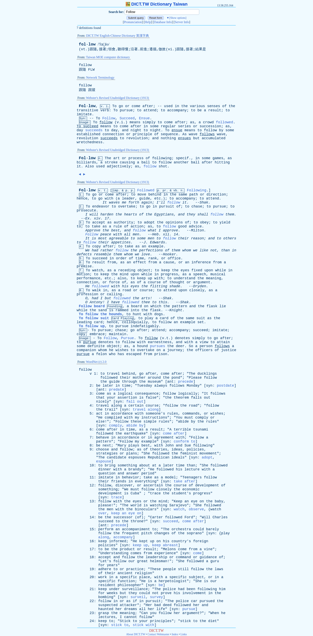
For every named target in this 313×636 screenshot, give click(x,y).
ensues (184, 138)
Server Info (182, 22)
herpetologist (173, 581)
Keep (178, 501)
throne (137, 521)
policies (195, 449)
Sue (187, 445)
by (221, 130)
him (222, 589)
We (87, 250)
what (152, 230)
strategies (107, 453)
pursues (157, 346)
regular (168, 126)
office (174, 258)
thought (177, 282)
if (135, 601)
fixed (196, 270)
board (136, 306)
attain (223, 342)
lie (223, 306)
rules (172, 414)
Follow (108, 118)
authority (123, 222)
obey (204, 222)
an (144, 246)
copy (96, 246)
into (135, 310)
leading (84, 322)
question (106, 473)
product (127, 549)
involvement (194, 593)
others (229, 238)
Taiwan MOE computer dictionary (108, 57)
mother (139, 378)
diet (212, 621)
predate (116, 390)
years (112, 565)
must (188, 418)
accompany (177, 110)
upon (208, 270)
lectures (106, 617)
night (136, 130)
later (108, 386)
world (136, 505)
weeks (112, 593)
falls (196, 398)
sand (102, 310)
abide (183, 422)
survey (156, 597)
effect (139, 262)
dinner (104, 469)
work (102, 577)
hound (142, 346)
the (184, 106)
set (200, 322)
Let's (105, 561)
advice (195, 226)
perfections (151, 250)
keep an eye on (126, 513)
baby (219, 501)
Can (144, 613)
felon (101, 354)
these (136, 422)
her (196, 605)
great (142, 561)
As (184, 134)
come (136, 106)
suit (200, 318)
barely (212, 529)
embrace (97, 334)
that (100, 398)
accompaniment (136, 529)
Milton (197, 230)
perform (105, 529)
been (191, 589)
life (160, 609)
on (146, 306)
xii (166, 234)
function (126, 581)
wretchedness (90, 142)
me (124, 202)
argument (201, 282)
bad (157, 605)
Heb (155, 234)
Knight (175, 310)
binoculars (145, 509)
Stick (125, 621)
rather (106, 250)
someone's (155, 414)
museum (154, 382)
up (150, 278)
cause (168, 262)
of (224, 106)
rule (117, 226)
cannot (130, 617)
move (142, 195)
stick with (143, 625)
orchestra (181, 529)
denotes (182, 338)
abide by (134, 426)
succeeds (93, 130)
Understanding (114, 553)
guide (144, 198)
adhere (104, 569)
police (169, 589)
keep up (140, 545)
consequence (147, 394)
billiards (86, 162)
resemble (102, 254)
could (198, 529)
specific (128, 577)
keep (165, 270)
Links (183, 634)
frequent (130, 533)
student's (181, 493)
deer (180, 346)
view (204, 342)
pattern (179, 306)
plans (131, 453)
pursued (207, 601)
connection (113, 134)
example (155, 246)
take (96, 226)
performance (88, 278)
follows (207, 134)
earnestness (160, 342)
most (102, 238)
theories (158, 449)
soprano (194, 533)
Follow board (92, 306)
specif (182, 158)
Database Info (163, 22)
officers (203, 350)
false (151, 398)
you (153, 613)
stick (185, 621)
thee (145, 302)
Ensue (144, 118)
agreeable (118, 238)
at (154, 465)
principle (142, 134)
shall (202, 214)
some (154, 126)
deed (167, 605)
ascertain (153, 485)
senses (213, 106)
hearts (130, 214)
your (111, 398)
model (170, 477)
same (182, 195)
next (107, 445)
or (127, 106)
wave (193, 134)
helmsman (158, 561)
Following (196, 190)
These (155, 569)
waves (114, 202)
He (87, 286)
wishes (121, 350)
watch (97, 270)
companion (86, 350)
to (139, 110)
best (115, 230)
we (195, 250)
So (191, 346)
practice (135, 569)
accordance (122, 414)
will (94, 214)
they (191, 214)
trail (110, 410)
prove (166, 593)
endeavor (100, 206)
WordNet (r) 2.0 (96, 361)
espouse (103, 461)
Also (89, 166)
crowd (208, 122)
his (125, 286)
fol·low (87, 44)
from (111, 262)
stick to (119, 625)
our (131, 561)
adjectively (119, 166)
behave (102, 437)
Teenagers (192, 477)
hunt (137, 314)
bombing (105, 597)
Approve (92, 230)
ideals (177, 457)
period (147, 473)
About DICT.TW (135, 634)
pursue (126, 110)
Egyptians (164, 214)
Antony (96, 302)
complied (113, 418)
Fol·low (87, 106)
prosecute (86, 210)
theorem (181, 398)
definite (96, 346)
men (136, 234)
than (225, 250)
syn (209, 386)
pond (175, 378)
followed (224, 122)
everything (145, 481)
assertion (127, 398)
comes (136, 553)
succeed (90, 126)
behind (154, 195)
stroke (111, 162)
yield (225, 222)
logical (125, 394)
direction (216, 195)
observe (196, 509)
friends (118, 481)
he (111, 350)
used (168, 106)
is (94, 238)
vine (208, 549)
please (104, 505)
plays (133, 445)
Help (148, 22)
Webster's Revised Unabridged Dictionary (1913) (117, 98)
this (163, 302)
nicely (102, 402)
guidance (208, 557)
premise (84, 266)
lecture (192, 469)
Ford (188, 517)
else (100, 422)
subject (196, 577)
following (161, 158)
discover (124, 485)
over (102, 513)
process (136, 158)
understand (184, 278)
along (116, 406)
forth (133, 202)
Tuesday (144, 386)
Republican (158, 457)
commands (190, 414)
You (179, 418)
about (144, 465)
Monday (193, 386)
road (126, 290)
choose (102, 449)
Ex (87, 218)
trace (155, 493)
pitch (146, 533)
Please (195, 378)
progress (169, 274)
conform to (184, 441)
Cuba (135, 493)
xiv (97, 218)
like (204, 250)
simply (149, 122)
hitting (222, 162)
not (213, 250)
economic (190, 489)
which (156, 306)
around (154, 378)
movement (208, 453)
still (183, 569)
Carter (156, 517)
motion (83, 274)
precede (185, 382)
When (214, 613)
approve (170, 230)
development (207, 485)
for (101, 565)
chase (196, 206)
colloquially (135, 322)
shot (163, 166)
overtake (126, 206)
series (184, 126)
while (220, 270)
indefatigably (144, 326)
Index (175, 634)
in (177, 106)
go (121, 106)
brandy (134, 469)
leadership (156, 557)
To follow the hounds (100, 314)
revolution (87, 138)
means (135, 122)
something (127, 465)
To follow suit (94, 318)
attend (150, 110)
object (144, 270)
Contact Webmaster (158, 634)
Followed (145, 190)
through (129, 382)
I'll (160, 202)
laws (219, 569)
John (169, 445)
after (148, 106)
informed (117, 541)
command (183, 557)
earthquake (135, 434)
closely (196, 290)
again (146, 202)
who (112, 354)
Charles (220, 517)
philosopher (129, 585)
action (137, 226)
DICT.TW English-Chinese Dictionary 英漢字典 (117, 35)
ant (170, 382)
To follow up (92, 326)
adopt (149, 222)
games (218, 158)
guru (214, 561)
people (169, 569)
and (125, 130)
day (80, 130)
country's (181, 541)
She (147, 453)
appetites (121, 242)
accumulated (214, 138)
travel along (146, 410)
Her (149, 605)
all (127, 234)
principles (160, 621)
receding (126, 270)
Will (206, 517)
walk (96, 290)
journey (174, 350)
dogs (158, 314)
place (144, 577)
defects (84, 254)
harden (106, 214)
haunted (105, 609)
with (109, 198)
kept (143, 541)
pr (164, 190)
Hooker (169, 254)
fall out (134, 402)
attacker (128, 605)
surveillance (135, 589)
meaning (213, 278)
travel (113, 374)
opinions (174, 222)
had (95, 250)
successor (123, 517)
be (199, 110)
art (116, 158)
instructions (154, 418)
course (154, 282)
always (160, 386)
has (121, 354)
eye (194, 501)
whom (186, 250)
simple (150, 422)
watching (158, 505)
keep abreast (165, 545)
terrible (182, 430)
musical (218, 274)
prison (160, 354)
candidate (116, 457)
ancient (125, 573)
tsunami (200, 430)
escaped (134, 354)
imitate (84, 114)
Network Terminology (100, 77)
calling (114, 294)
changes (161, 533)
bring (110, 465)
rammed (122, 310)
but (196, 138)
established (88, 134)
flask (212, 306)
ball (145, 162)
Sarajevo (178, 505)
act (99, 414)
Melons (169, 549)
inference (201, 262)
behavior (130, 477)
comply (201, 418)
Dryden (199, 286)
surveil (138, 597)
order (121, 258)
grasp (103, 613)
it (79, 166)
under (114, 589)
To (114, 106)
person (206, 346)
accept (98, 222)
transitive (87, 110)
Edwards (157, 242)
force (114, 282)
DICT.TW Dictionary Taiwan (157, 4)
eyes (185, 270)
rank (152, 258)
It (105, 202)
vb (175, 190)
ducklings (207, 374)
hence (82, 198)
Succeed (127, 118)
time (139, 258)
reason (197, 238)
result (214, 110)
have (115, 302)
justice (228, 350)
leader (128, 198)
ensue (176, 130)
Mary (122, 445)
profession (87, 294)
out (207, 398)
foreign (200, 541)
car (194, 601)
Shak (204, 202)
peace (105, 234)
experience (165, 553)
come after (173, 434)
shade (174, 286)
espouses (137, 457)
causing (127, 162)
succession (210, 126)
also (122, 278)
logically (187, 394)
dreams (130, 609)
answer (132, 473)
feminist (188, 453)
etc (157, 198)
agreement (164, 437)
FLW (91, 70)
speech (199, 274)
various (197, 106)
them (230, 214)
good (182, 226)
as (192, 122)
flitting (158, 286)
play (149, 318)
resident (106, 585)
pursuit (166, 206)
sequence (169, 134)
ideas (176, 449)
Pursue (127, 338)
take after (184, 481)
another (181, 162)
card (164, 318)
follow (85, 65)
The (108, 158)
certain (136, 406)
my (137, 418)
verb (104, 110)
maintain (117, 334)
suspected (108, 605)
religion (143, 573)
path (193, 195)
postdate (225, 386)
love (145, 254)
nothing (168, 138)
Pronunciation (133, 22)
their (183, 238)
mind (124, 274)
